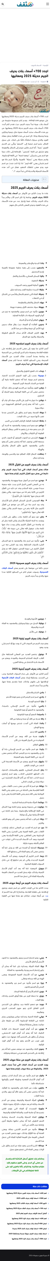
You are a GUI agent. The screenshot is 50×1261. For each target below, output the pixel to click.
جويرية (41, 375)
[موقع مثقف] (25, 3)
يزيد (46, 895)
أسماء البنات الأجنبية (11, 677)
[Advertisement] (25, 34)
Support (43, 81)
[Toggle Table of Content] (43, 179)
